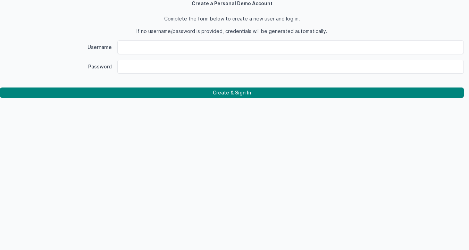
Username (99, 47)
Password (100, 66)
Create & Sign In (232, 92)
